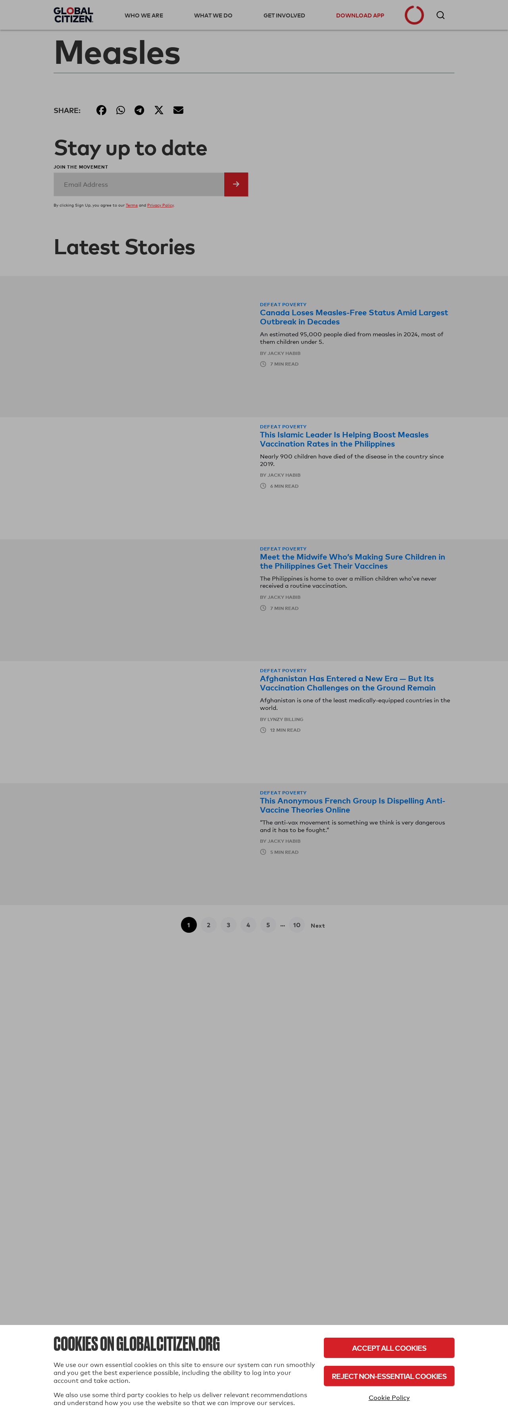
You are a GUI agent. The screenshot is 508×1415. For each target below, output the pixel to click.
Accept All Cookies (389, 1348)
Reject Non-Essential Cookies (389, 1376)
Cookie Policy (389, 1398)
